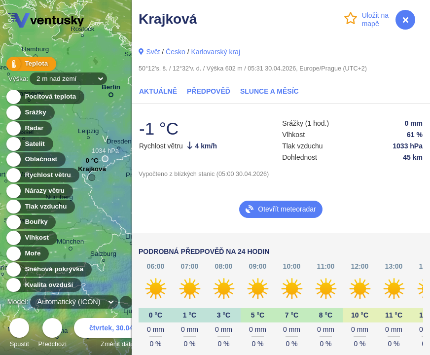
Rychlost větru (42, 175)
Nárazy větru (39, 191)
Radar (28, 128)
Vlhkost (31, 238)
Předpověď (208, 91)
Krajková (92, 171)
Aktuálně (158, 91)
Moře (27, 254)
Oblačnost (35, 159)
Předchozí (52, 334)
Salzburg (103, 255)
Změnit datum (120, 334)
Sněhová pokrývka (48, 269)
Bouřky (30, 222)
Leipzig (88, 132)
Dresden (119, 143)
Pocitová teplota (44, 97)
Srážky (29, 113)
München (70, 243)
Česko (175, 52)
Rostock (83, 30)
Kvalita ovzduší (43, 285)
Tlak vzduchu (40, 207)
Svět (153, 52)
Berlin (111, 89)
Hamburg (35, 50)
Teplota (30, 64)
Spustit (19, 334)
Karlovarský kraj (215, 52)
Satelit (29, 144)
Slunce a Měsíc (269, 91)
